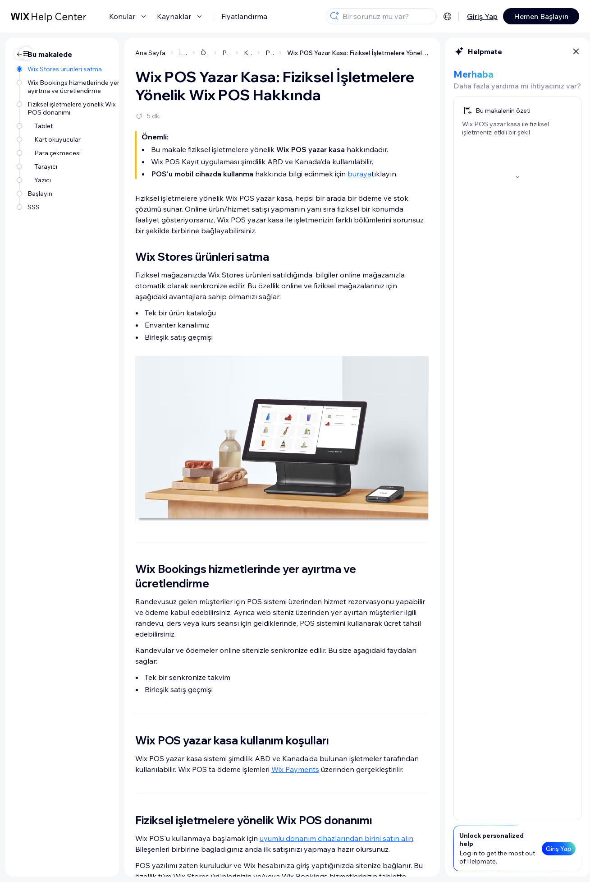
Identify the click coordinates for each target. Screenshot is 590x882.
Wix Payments (246, 769)
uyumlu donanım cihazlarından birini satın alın (288, 838)
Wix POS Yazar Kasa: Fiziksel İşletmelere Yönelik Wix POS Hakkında (309, 53)
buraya (311, 173)
